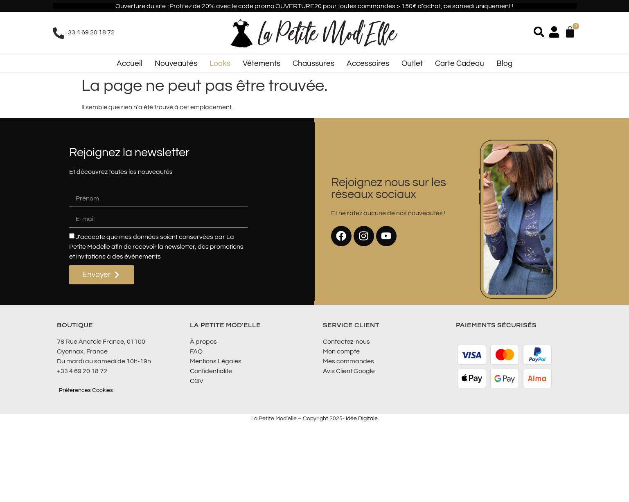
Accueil (129, 63)
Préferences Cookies (86, 390)
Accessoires (368, 63)
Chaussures (313, 63)
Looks (220, 63)
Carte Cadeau (459, 63)
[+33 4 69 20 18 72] (58, 33)
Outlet (412, 63)
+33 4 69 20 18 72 (89, 32)
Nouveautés (176, 63)
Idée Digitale (362, 418)
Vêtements (261, 63)
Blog (504, 63)
